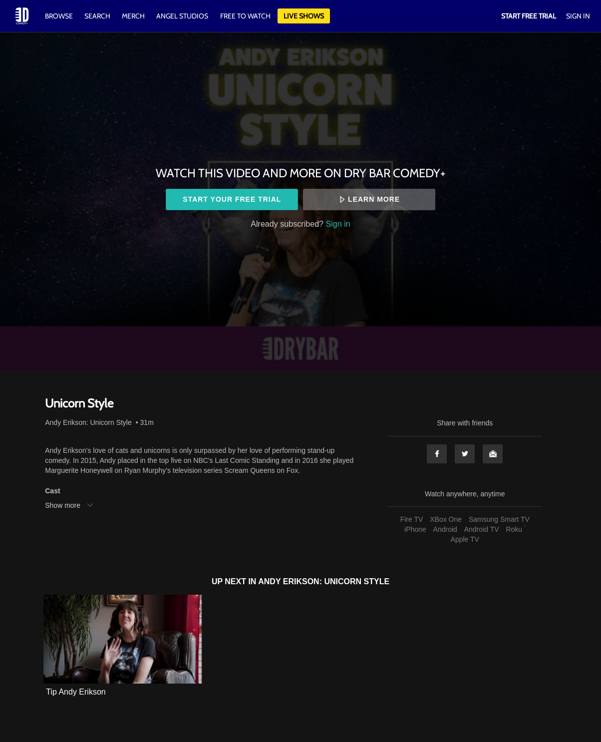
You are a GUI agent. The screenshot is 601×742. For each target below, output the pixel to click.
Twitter (464, 454)
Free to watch (245, 15)
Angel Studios (182, 15)
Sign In (578, 15)
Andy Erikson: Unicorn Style (88, 422)
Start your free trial (232, 199)
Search (98, 15)
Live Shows (304, 15)
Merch (133, 15)
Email (492, 454)
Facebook (436, 454)
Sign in (338, 223)
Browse (59, 15)
